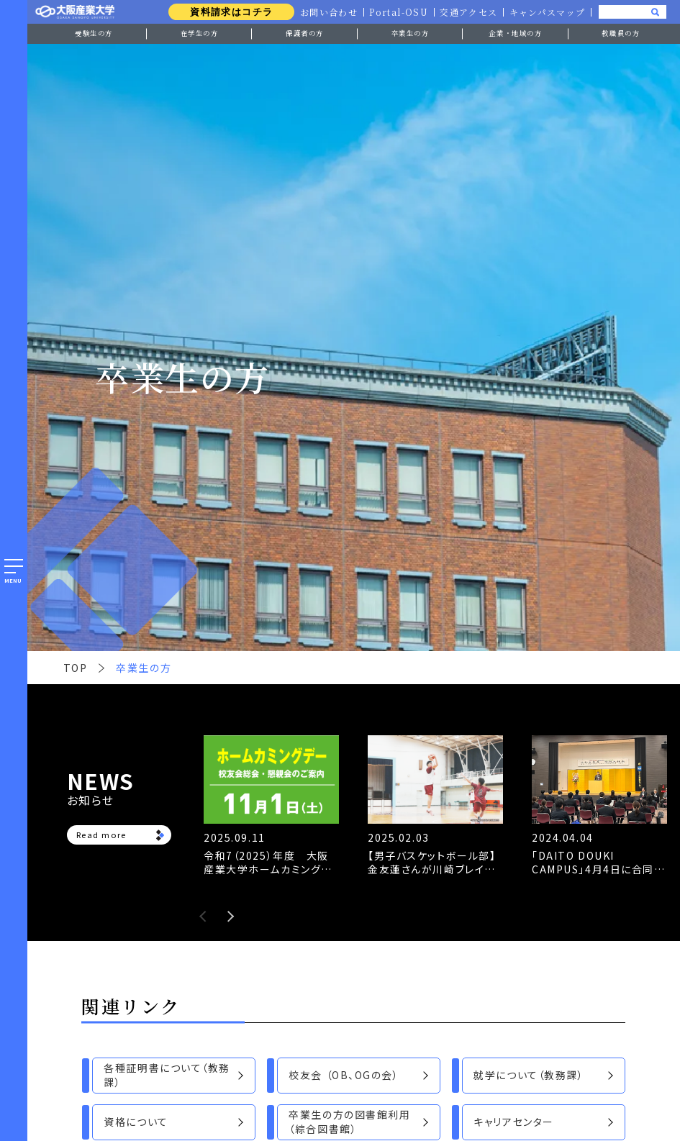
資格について (136, 1121)
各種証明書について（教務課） (167, 1074)
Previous (203, 916)
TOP (75, 668)
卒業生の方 (410, 33)
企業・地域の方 (515, 33)
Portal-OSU (397, 12)
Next (230, 916)
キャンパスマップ (546, 12)
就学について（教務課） (528, 1075)
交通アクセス (467, 12)
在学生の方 (200, 33)
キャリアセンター (513, 1121)
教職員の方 (621, 33)
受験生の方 (94, 33)
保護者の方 (305, 33)
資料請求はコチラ (227, 11)
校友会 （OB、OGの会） (344, 1075)
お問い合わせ (325, 12)
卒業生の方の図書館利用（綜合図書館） (349, 1121)
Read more (101, 834)
